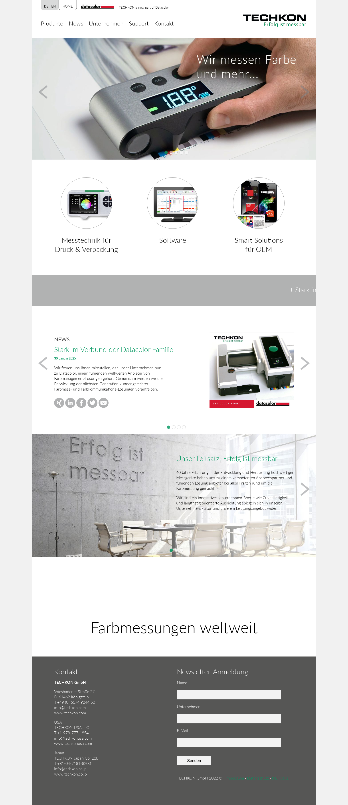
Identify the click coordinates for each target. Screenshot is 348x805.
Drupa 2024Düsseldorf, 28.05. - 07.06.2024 (173, 427)
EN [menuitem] (53, 6)
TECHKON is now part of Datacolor (144, 7)
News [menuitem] (76, 23)
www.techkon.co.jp (70, 774)
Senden (194, 760)
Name (185, 682)
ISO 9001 (280, 778)
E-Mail (185, 730)
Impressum (234, 778)
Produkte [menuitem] (52, 23)
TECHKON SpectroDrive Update (184, 427)
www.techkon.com (70, 712)
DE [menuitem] (46, 6)
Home (68, 6)
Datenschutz (258, 778)
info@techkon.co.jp (70, 768)
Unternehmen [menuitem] (106, 23)
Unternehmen (188, 706)
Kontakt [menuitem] (164, 23)
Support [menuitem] (139, 23)
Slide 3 (181, 550)
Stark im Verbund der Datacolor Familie (168, 427)
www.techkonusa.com (73, 743)
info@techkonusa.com (73, 738)
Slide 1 (171, 550)
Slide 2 (176, 550)
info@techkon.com (70, 707)
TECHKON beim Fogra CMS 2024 (178, 427)
